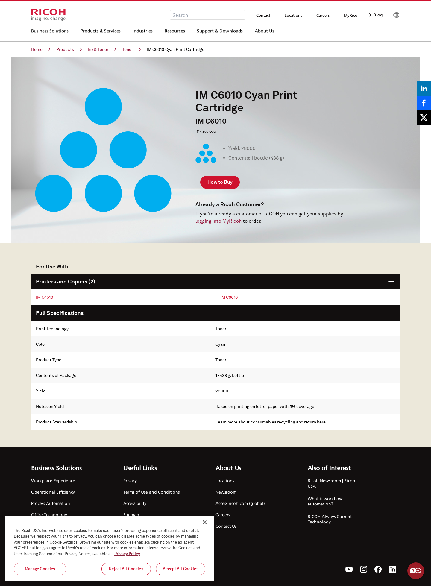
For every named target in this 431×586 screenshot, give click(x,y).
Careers (323, 15)
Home (40, 49)
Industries (143, 32)
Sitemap (131, 514)
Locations (293, 15)
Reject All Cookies (126, 569)
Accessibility (134, 503)
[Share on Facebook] (424, 103)
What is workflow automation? (325, 501)
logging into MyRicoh (218, 221)
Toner (131, 49)
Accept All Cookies (180, 569)
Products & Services (101, 32)
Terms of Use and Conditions (151, 491)
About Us (264, 32)
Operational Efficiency (53, 491)
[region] (109, 548)
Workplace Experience (53, 480)
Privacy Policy (127, 554)
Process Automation (50, 503)
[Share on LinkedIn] (424, 88)
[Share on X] (424, 117)
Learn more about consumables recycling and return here (271, 422)
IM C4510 (44, 297)
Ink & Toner (102, 49)
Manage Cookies (40, 569)
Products (69, 49)
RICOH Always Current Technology (330, 519)
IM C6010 (229, 297)
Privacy (130, 480)
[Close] (204, 522)
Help (415, 570)
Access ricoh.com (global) (240, 503)
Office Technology (49, 514)
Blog (376, 14)
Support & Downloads (220, 32)
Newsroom (226, 491)
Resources (175, 32)
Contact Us (226, 526)
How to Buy (220, 182)
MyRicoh (352, 15)
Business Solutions (50, 32)
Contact (263, 15)
